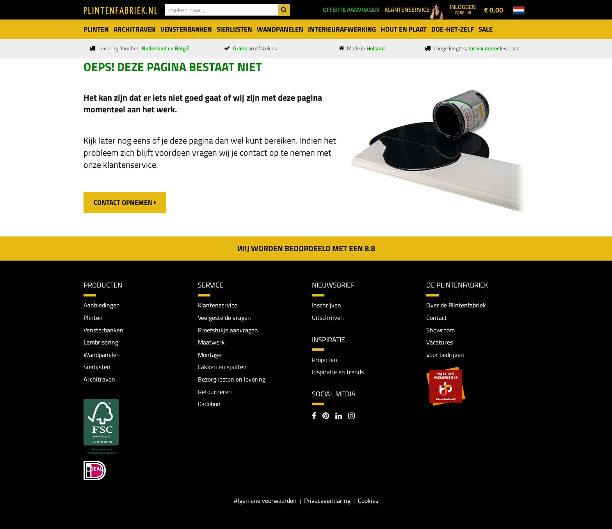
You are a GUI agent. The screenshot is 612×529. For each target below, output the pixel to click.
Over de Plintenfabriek (456, 305)
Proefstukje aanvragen (228, 330)
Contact (436, 317)
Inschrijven (326, 305)
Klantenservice (217, 305)
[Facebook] (314, 417)
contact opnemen (125, 202)
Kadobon (209, 403)
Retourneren (215, 391)
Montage (209, 354)
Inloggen (463, 9)
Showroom (440, 330)
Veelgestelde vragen (224, 317)
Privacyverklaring (327, 500)
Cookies (368, 500)
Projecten (324, 359)
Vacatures (439, 342)
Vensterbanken (103, 330)
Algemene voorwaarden (265, 500)
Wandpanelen (102, 354)
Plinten (93, 317)
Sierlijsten (97, 366)
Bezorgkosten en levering (231, 379)
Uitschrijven (328, 317)
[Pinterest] (325, 417)
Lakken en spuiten (222, 366)
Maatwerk (211, 342)
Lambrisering (101, 342)
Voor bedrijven (445, 354)
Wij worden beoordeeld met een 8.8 (306, 248)
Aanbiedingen (102, 305)
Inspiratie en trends (338, 371)
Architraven (99, 379)
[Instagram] (351, 417)
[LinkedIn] (338, 417)
